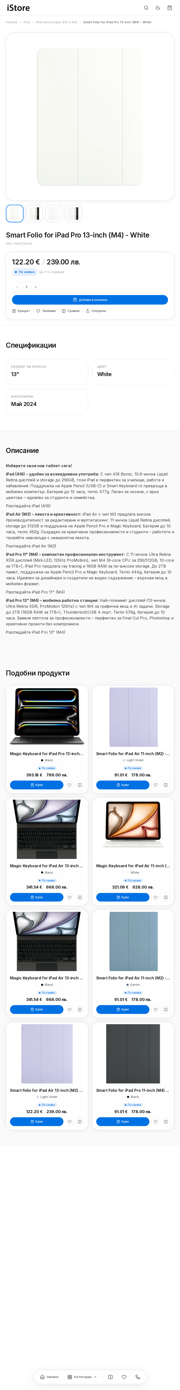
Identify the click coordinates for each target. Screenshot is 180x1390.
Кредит (21, 311)
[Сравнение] (110, 1377)
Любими (46, 311)
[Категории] (82, 1377)
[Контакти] (138, 1377)
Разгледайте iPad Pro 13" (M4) (35, 634)
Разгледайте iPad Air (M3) (31, 548)
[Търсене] (146, 7)
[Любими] (69, 785)
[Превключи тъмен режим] (158, 7)
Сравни (71, 311)
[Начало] (49, 1377)
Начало (12, 22)
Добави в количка (90, 300)
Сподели (96, 311)
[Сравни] (80, 785)
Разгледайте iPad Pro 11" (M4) (35, 594)
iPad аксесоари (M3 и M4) (56, 22)
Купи (37, 785)
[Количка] (169, 7)
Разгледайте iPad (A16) (28, 508)
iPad (27, 22)
